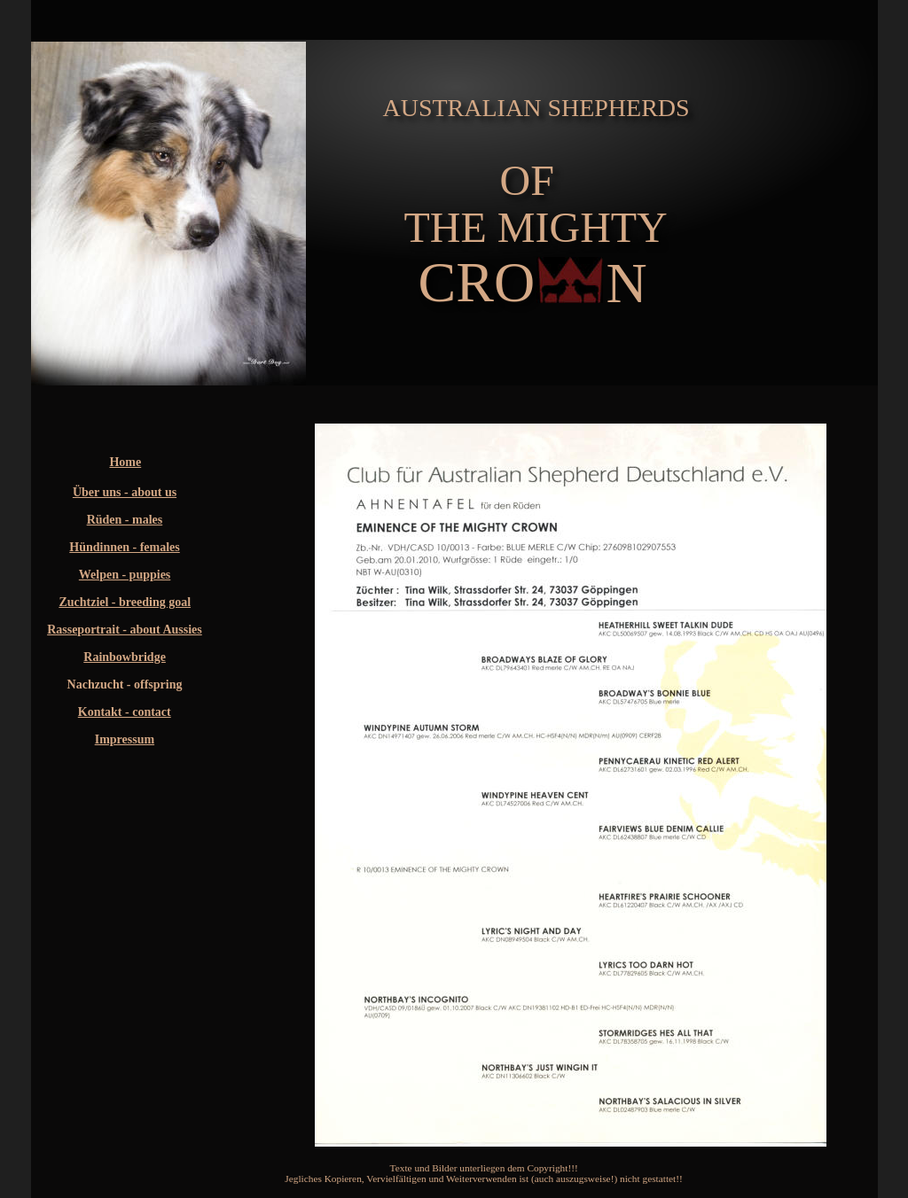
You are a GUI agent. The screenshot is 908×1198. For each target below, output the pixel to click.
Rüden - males (125, 519)
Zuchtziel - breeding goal (125, 602)
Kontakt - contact (124, 712)
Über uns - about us (124, 492)
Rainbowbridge (124, 657)
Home (125, 462)
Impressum (124, 739)
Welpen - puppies (124, 574)
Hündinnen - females (124, 547)
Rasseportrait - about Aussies (124, 629)
